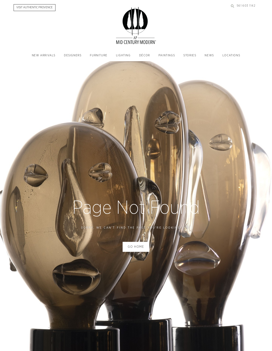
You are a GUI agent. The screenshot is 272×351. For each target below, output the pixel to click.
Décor (144, 55)
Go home (136, 246)
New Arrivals (43, 55)
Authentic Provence (136, 25)
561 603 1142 (246, 5)
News (209, 55)
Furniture (98, 55)
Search (232, 6)
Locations (231, 55)
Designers (72, 55)
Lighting (123, 55)
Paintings (167, 55)
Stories (189, 55)
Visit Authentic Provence (34, 7)
